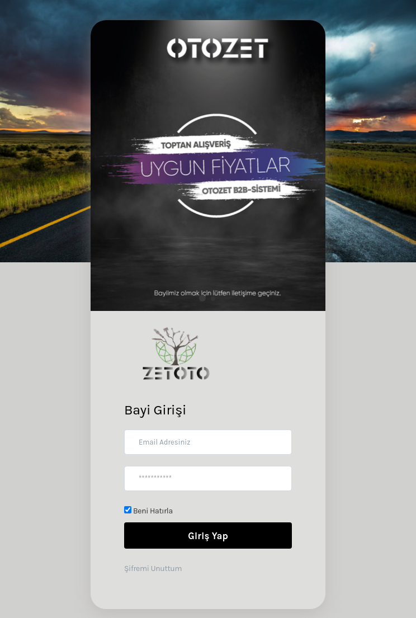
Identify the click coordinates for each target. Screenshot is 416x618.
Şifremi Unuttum (153, 568)
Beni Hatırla (148, 511)
